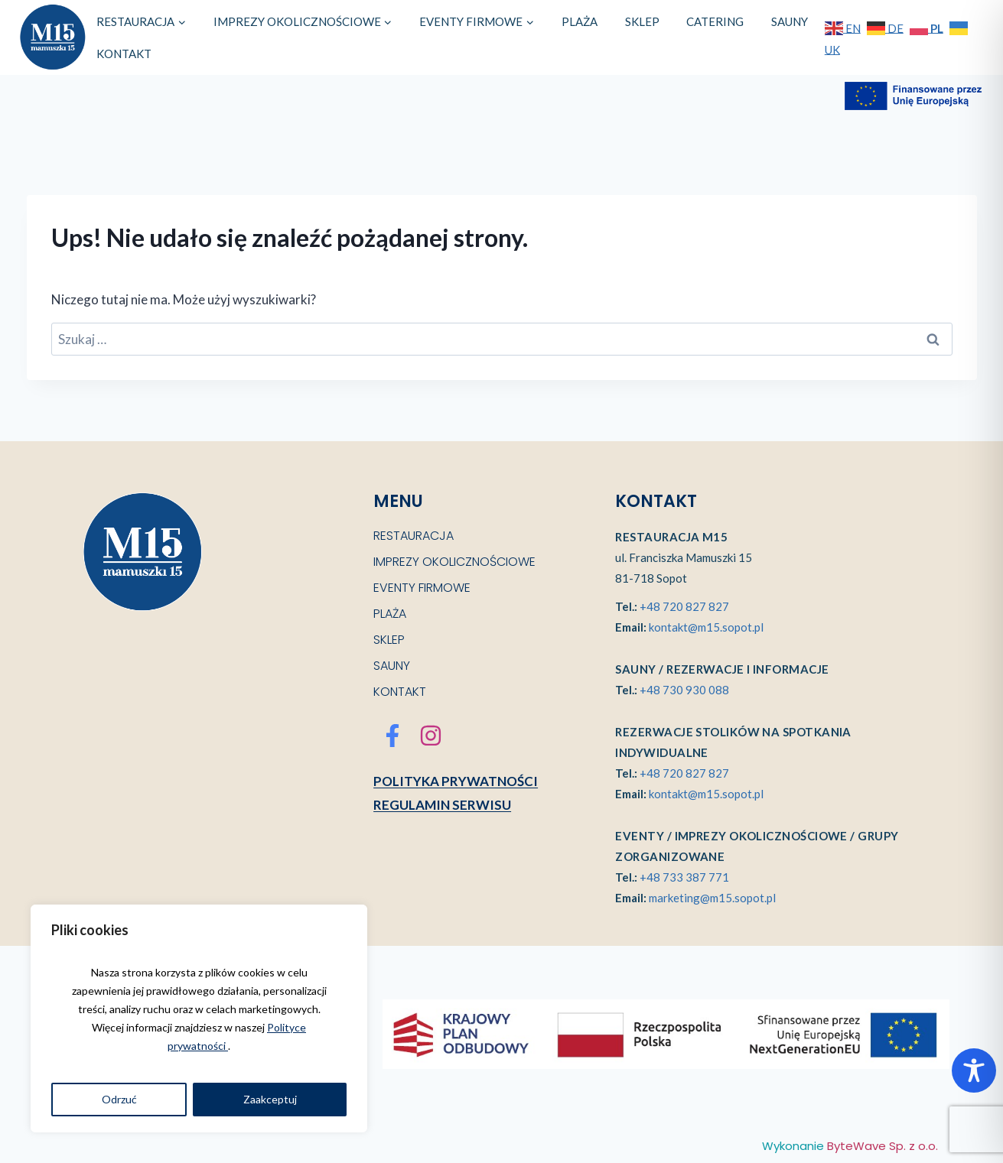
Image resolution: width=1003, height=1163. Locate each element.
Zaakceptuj (270, 1099)
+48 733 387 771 (684, 877)
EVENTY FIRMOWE (422, 587)
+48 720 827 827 (684, 606)
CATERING (715, 21)
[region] (199, 1018)
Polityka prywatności (455, 781)
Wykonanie (850, 1146)
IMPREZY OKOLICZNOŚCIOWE (454, 561)
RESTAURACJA (413, 535)
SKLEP (642, 21)
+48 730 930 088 (684, 690)
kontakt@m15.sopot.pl (706, 627)
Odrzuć (119, 1099)
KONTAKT (123, 53)
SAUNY (789, 21)
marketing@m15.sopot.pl (712, 898)
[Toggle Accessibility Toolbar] (974, 1070)
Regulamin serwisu (442, 805)
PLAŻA (580, 21)
